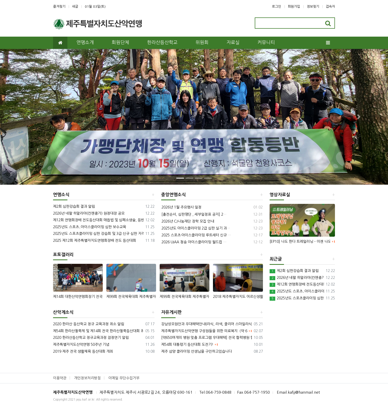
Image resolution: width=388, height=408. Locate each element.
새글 (75, 6)
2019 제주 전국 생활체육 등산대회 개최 (83, 351)
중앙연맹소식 (173, 195)
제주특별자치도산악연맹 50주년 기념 (81, 344)
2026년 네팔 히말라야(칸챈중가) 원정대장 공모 (89, 213)
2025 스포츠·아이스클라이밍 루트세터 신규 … (196, 235)
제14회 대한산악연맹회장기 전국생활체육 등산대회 (78, 296)
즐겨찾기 (59, 6)
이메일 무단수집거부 (123, 378)
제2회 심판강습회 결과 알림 (74, 206)
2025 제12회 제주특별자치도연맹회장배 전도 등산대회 (94, 240)
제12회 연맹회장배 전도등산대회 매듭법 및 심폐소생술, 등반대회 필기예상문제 (98, 220)
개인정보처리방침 (87, 378)
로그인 (276, 6)
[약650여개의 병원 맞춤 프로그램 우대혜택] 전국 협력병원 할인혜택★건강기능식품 (206, 337)
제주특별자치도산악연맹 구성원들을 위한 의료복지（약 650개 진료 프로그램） (204, 331)
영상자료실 (280, 195)
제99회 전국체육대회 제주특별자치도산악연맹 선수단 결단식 (184, 296)
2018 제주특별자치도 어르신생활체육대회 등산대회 (238, 296)
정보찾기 (313, 6)
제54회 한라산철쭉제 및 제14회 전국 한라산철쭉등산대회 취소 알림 (98, 331)
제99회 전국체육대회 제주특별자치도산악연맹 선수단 (131, 296)
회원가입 (294, 6)
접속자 (330, 6)
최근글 (276, 259)
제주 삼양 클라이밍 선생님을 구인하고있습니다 (196, 351)
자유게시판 (171, 312)
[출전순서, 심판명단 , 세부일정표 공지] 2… (194, 214)
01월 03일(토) (95, 6)
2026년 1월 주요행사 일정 (181, 207)
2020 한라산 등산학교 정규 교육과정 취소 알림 (88, 324)
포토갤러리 (63, 255)
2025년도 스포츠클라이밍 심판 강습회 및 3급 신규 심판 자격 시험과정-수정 (98, 233)
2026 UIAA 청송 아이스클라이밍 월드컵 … (194, 242)
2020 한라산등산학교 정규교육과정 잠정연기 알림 (91, 337)
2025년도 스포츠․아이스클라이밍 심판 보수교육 (89, 227)
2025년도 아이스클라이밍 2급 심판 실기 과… (195, 228)
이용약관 (59, 378)
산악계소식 (63, 312)
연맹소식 (61, 195)
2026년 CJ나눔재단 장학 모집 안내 (187, 221)
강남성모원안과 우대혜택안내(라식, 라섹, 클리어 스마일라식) (206, 324)
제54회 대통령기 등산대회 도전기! (187, 344)
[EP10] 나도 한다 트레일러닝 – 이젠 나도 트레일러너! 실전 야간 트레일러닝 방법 (300, 241)
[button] (29, 117)
